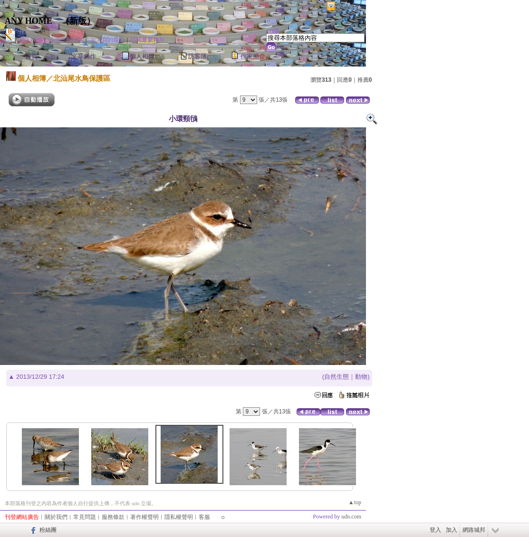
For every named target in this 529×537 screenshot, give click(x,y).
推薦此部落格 (66, 40)
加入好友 (30, 40)
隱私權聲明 (178, 517)
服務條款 (113, 517)
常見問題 (84, 517)
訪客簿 (197, 56)
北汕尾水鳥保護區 (81, 78)
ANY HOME (28, 21)
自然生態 (336, 376)
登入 (435, 530)
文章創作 (83, 56)
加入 (451, 530)
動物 (361, 376)
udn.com (351, 516)
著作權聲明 (144, 517)
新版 (78, 21)
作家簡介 (252, 56)
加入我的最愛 (107, 40)
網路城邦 (349, 6)
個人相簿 (142, 56)
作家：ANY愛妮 (39, 32)
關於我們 (56, 517)
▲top (354, 502)
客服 (204, 517)
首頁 (31, 56)
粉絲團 (48, 530)
